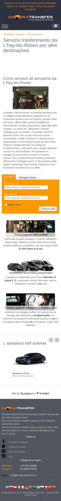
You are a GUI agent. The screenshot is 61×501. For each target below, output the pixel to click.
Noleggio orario (27, 177)
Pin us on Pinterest (17, 452)
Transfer (8, 177)
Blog (11, 457)
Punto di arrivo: (11, 194)
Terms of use (31, 495)
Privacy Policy (53, 493)
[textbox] (26, 187)
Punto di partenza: (13, 184)
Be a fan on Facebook (18, 442)
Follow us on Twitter (17, 447)
